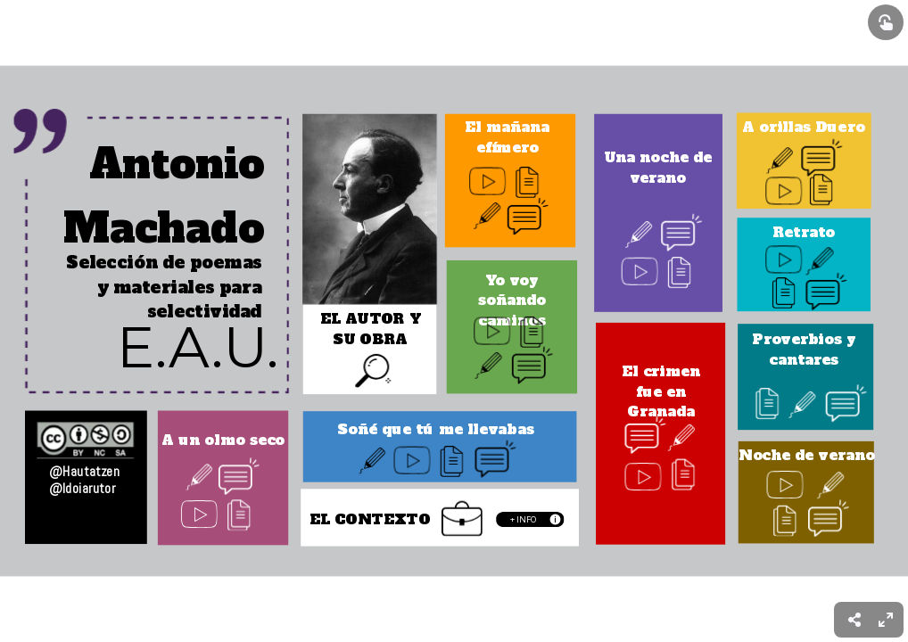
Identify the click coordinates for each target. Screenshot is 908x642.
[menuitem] (885, 619)
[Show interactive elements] (886, 22)
